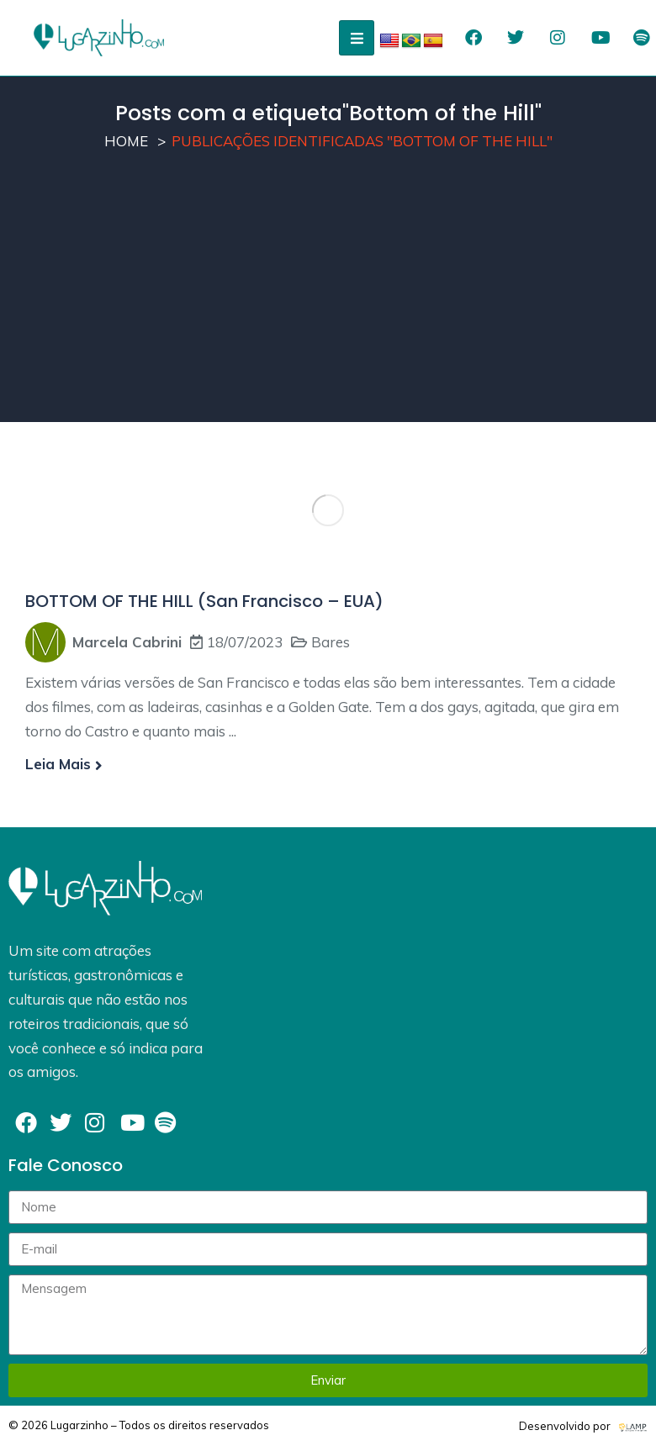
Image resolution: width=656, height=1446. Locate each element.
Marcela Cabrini (127, 642)
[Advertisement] (328, 304)
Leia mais (64, 764)
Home (126, 141)
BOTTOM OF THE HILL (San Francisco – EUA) (204, 601)
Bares (330, 642)
